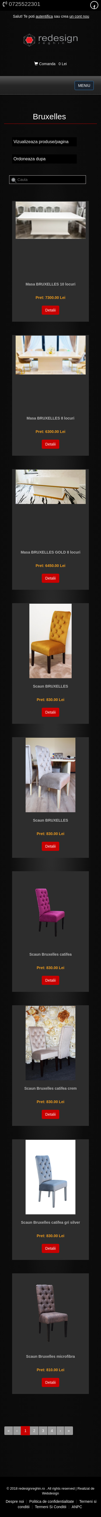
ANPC (77, 1507)
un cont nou (79, 16)
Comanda (45, 64)
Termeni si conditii (50, 1507)
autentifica (44, 16)
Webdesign (50, 1493)
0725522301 (21, 4)
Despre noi (15, 1501)
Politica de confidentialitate (51, 1501)
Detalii (50, 310)
